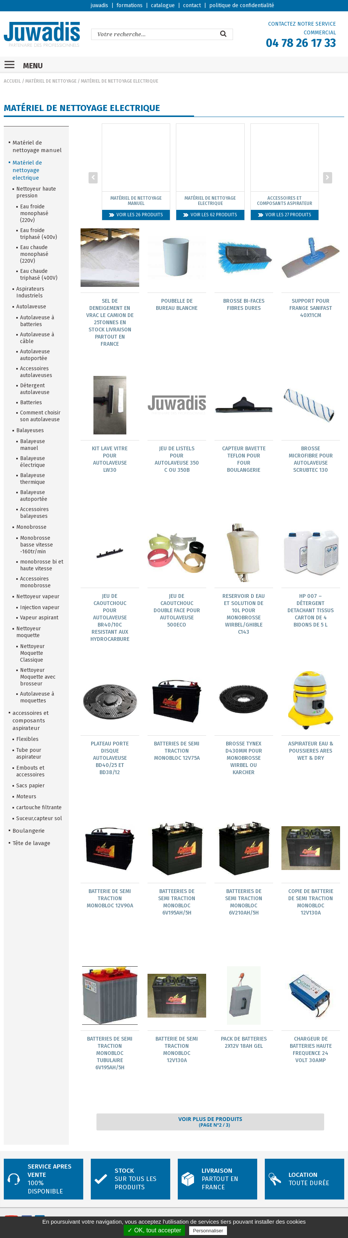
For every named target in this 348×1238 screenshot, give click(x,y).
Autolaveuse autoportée (35, 355)
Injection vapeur (39, 607)
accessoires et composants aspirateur (30, 720)
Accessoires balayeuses (34, 512)
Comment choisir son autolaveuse (40, 416)
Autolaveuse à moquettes (37, 697)
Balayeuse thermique (32, 478)
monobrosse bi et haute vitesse (41, 565)
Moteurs (26, 796)
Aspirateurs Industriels (30, 292)
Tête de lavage (31, 843)
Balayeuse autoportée (33, 495)
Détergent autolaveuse (35, 389)
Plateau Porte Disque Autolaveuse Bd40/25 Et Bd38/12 (110, 759)
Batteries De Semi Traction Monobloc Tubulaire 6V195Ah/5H (109, 1055)
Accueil (12, 81)
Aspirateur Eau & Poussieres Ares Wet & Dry (310, 752)
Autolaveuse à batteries (37, 321)
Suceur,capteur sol (39, 818)
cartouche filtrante (39, 807)
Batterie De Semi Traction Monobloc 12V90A (110, 900)
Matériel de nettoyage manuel (37, 146)
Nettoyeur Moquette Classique (32, 653)
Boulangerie (28, 830)
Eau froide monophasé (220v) (34, 213)
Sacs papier (30, 785)
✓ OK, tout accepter (154, 1230)
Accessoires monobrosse (35, 582)
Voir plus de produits (210, 1124)
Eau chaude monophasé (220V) (34, 254)
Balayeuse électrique (32, 461)
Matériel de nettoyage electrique (119, 81)
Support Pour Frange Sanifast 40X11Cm (310, 308)
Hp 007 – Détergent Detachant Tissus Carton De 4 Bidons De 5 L (310, 611)
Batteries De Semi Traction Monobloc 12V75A (177, 752)
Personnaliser (208, 1230)
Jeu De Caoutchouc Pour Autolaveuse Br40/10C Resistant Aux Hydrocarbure (109, 618)
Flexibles (27, 739)
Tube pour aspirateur (28, 753)
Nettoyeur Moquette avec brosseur (38, 677)
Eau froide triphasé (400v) (38, 233)
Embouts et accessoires (30, 771)
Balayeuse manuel (32, 444)
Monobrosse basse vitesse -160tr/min (36, 545)
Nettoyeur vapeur (37, 596)
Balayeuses (30, 430)
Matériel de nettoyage (50, 81)
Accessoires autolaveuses (36, 372)
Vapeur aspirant (39, 617)
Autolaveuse (31, 306)
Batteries (31, 402)
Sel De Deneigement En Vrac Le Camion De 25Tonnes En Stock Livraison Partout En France (110, 322)
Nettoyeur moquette (28, 632)
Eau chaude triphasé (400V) (38, 274)
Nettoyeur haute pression (36, 192)
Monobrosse (31, 527)
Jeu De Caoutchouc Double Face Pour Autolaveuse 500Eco (177, 611)
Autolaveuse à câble (37, 338)
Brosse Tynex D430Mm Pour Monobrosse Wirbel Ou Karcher (243, 759)
